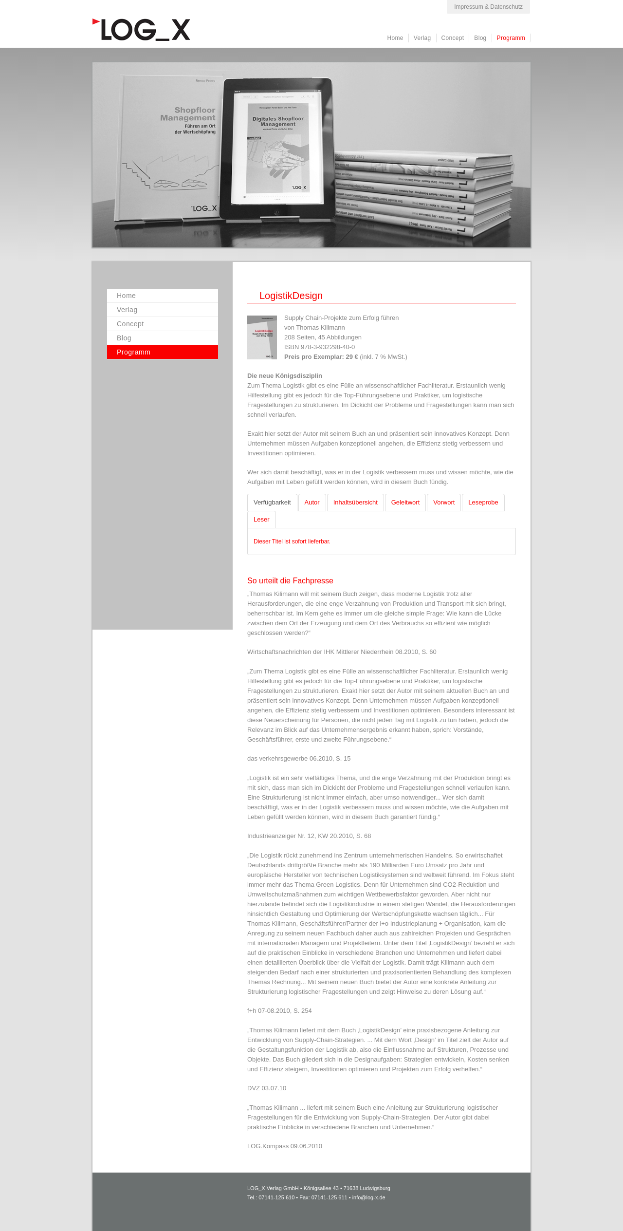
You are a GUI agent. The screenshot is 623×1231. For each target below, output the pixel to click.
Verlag (422, 38)
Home (395, 38)
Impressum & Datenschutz (488, 6)
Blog (480, 38)
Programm (511, 38)
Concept (452, 38)
